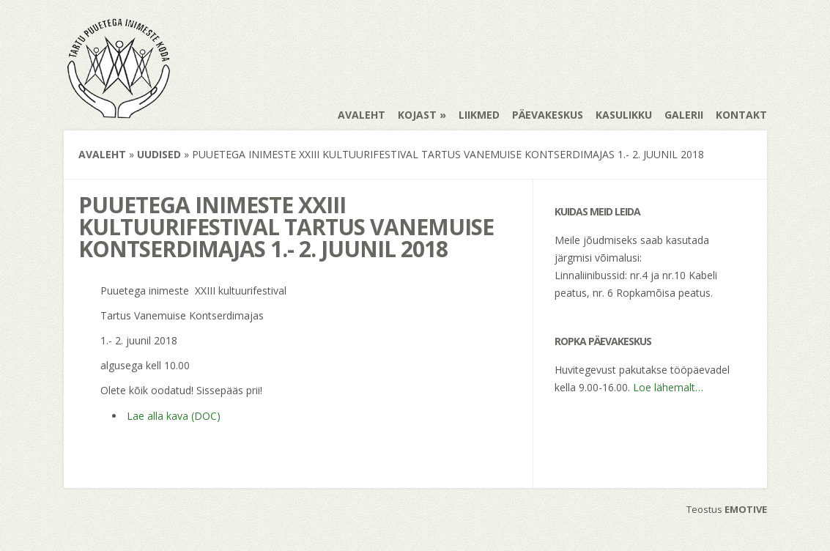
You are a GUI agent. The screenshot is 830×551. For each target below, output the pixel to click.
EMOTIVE (746, 509)
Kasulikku (624, 115)
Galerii (683, 115)
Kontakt (741, 115)
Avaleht (361, 115)
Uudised (159, 154)
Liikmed (479, 115)
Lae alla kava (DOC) (174, 416)
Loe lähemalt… (668, 387)
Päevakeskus (547, 115)
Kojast (417, 115)
